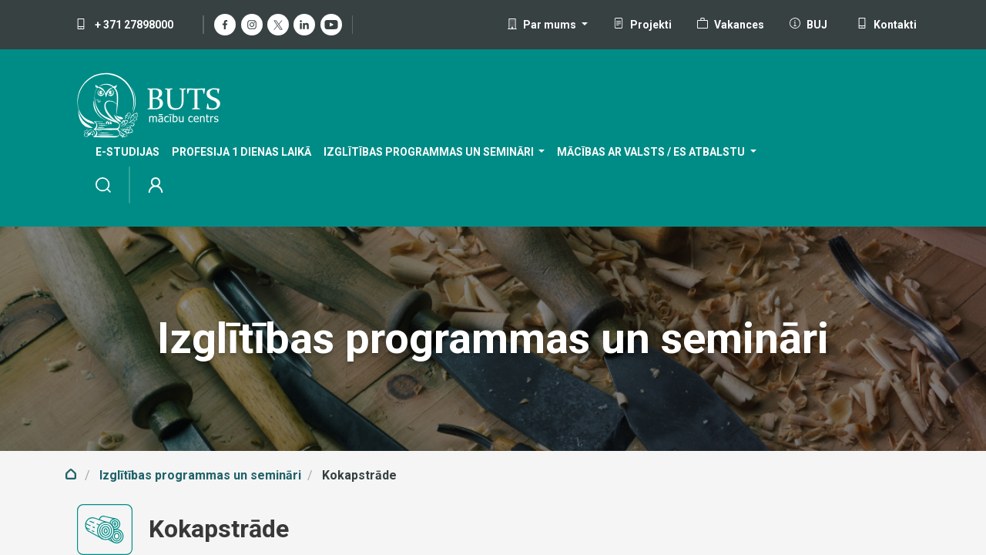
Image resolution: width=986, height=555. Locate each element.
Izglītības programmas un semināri (200, 475)
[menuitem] (127, 152)
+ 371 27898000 (124, 24)
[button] (547, 24)
